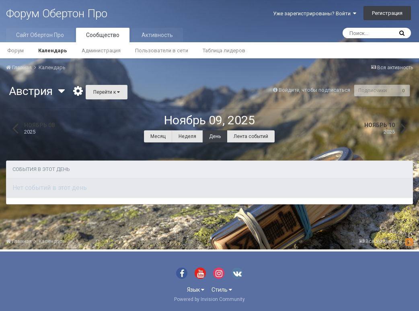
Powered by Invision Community (209, 299)
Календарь (52, 50)
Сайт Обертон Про (40, 35)
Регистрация (387, 13)
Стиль (222, 289)
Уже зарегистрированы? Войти (314, 13)
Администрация (101, 50)
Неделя (187, 136)
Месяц (158, 136)
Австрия (37, 91)
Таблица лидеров (224, 50)
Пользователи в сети (161, 50)
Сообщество (102, 35)
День (215, 136)
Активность (157, 35)
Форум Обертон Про (56, 13)
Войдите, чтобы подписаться (312, 90)
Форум (15, 50)
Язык (195, 289)
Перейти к (106, 92)
